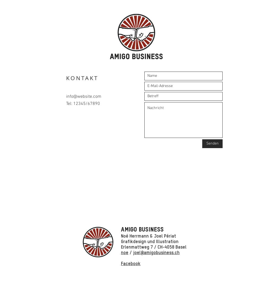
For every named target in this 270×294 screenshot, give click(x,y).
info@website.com (83, 96)
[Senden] (212, 143)
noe (124, 253)
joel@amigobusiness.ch (156, 253)
